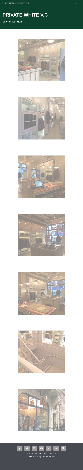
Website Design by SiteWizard (41, 456)
